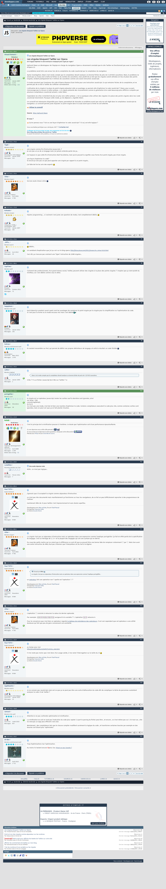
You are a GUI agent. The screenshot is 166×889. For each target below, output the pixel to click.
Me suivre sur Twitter (50, 132)
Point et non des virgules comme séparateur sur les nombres (24, 834)
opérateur (32, 580)
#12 (141, 461)
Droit (96, 2)
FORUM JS (57, 11)
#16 (141, 606)
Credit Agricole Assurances (56, 813)
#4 (141, 207)
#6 (141, 263)
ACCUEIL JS (48, 11)
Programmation (76, 5)
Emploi (80, 2)
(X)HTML (134, 8)
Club (103, 2)
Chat (61, 2)
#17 (141, 639)
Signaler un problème (36, 26)
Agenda (41, 15)
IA (38, 5)
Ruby (94, 8)
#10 (141, 391)
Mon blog (30, 132)
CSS (55, 8)
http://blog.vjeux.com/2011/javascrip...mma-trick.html (89, 250)
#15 (141, 563)
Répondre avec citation (125, 138)
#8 (141, 341)
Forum (9, 20)
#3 (141, 173)
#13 (141, 486)
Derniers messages (6, 15)
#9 (141, 366)
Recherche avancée (158, 15)
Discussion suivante (82, 788)
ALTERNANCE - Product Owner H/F (55, 811)
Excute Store (37, 511)
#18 (141, 682)
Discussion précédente (65, 788)
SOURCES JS (84, 11)
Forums (30, 2)
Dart (60, 8)
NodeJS (84, 8)
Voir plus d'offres (98, 823)
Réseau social (26, 15)
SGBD (85, 5)
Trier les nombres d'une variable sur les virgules (20, 847)
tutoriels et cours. (49, 433)
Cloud (33, 5)
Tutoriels (39, 2)
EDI (69, 5)
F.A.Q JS (65, 11)
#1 (141, 51)
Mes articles (38, 132)
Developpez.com (128, 861)
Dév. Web (62, 5)
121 (18, 85)
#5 (141, 239)
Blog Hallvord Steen (40, 113)
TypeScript (102, 8)
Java (55, 5)
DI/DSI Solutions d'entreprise (20, 5)
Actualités (24, 779)
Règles (53, 15)
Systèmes (106, 5)
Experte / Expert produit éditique (54, 819)
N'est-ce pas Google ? (64, 748)
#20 (141, 736)
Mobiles (98, 5)
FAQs (36, 433)
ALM (42, 5)
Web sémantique (113, 8)
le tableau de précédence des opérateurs (82, 622)
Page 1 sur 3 (122, 25)
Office (91, 5)
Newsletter (70, 2)
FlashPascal (55, 508)
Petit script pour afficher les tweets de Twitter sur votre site (32, 839)
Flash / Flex (67, 8)
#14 (141, 529)
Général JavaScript (29, 20)
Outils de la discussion (125, 47)
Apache (45, 8)
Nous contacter (118, 861)
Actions (16, 15)
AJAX (38, 8)
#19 (141, 708)
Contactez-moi (64, 127)
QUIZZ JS (111, 11)
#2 (141, 141)
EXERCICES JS (94, 11)
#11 (141, 417)
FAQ (47, 2)
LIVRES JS (103, 11)
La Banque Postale (52, 821)
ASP (51, 8)
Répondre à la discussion (14, 26)
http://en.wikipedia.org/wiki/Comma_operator (43, 649)
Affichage (138, 47)
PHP (90, 8)
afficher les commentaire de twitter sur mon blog (20, 843)
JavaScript (76, 8)
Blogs (53, 2)
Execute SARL (39, 509)
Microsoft (49, 5)
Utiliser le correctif (36, 107)
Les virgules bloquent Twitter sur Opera (32, 31)
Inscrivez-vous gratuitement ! (43, 13)
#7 (141, 303)
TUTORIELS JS (73, 11)
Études (88, 2)
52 (18, 452)
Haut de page (138, 861)
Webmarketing (124, 8)
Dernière (139, 26)
